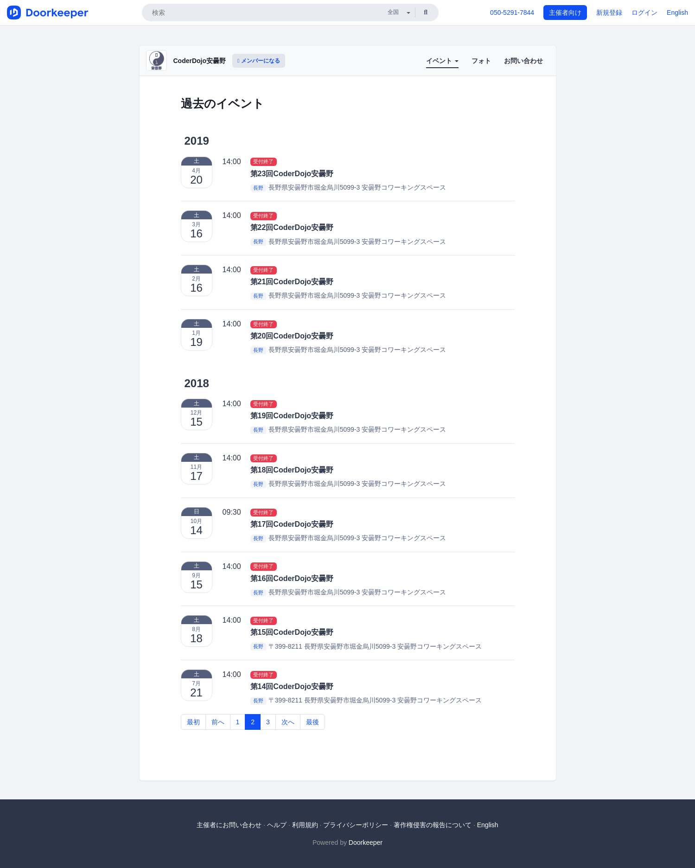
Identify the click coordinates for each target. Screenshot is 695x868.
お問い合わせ (523, 60)
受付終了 (263, 162)
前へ (217, 722)
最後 (312, 722)
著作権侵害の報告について (433, 825)
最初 (193, 722)
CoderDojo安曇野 (199, 60)
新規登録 (609, 12)
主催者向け (565, 12)
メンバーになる (258, 60)
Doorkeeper (366, 842)
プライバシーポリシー (355, 825)
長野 (258, 188)
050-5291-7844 (512, 12)
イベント (442, 60)
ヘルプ (277, 825)
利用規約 (305, 825)
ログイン (644, 12)
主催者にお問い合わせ (229, 825)
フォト (481, 60)
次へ (287, 722)
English (677, 12)
